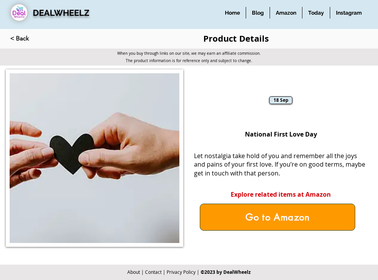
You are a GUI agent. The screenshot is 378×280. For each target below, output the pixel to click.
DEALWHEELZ (61, 13)
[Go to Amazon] (277, 217)
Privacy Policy (181, 272)
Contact (153, 272)
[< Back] (35, 38)
